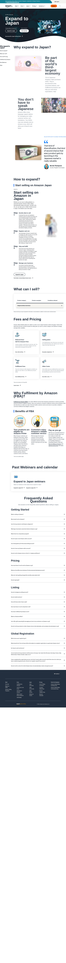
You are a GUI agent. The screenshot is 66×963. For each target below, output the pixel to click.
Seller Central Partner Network (20, 695)
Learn (27, 6)
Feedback (57, 673)
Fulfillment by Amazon (5, 59)
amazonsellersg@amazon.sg (12, 2)
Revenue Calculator (41, 695)
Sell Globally (19, 697)
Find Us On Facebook (55, 682)
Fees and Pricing (4, 56)
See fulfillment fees (19, 376)
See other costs (46, 376)
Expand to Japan (11, 31)
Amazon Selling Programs (8, 690)
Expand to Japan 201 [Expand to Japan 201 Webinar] (31, 487)
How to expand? (3, 50)
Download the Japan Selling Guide (13, 36)
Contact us (41, 6)
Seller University (31, 685)
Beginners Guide (7, 686)
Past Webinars (3, 62)
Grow (22, 6)
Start (16, 6)
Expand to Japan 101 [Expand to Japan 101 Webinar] (18, 487)
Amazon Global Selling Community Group (55, 688)
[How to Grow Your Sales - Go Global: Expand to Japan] (49, 26)
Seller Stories (30, 691)
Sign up (53, 6)
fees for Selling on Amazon (55, 443)
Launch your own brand (20, 688)
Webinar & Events (31, 695)
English (57, 1)
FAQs (1, 65)
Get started (24, 31)
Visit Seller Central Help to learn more (22, 278)
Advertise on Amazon (19, 691)
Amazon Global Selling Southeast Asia (55, 685)
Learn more (16, 385)
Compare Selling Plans (41, 688)
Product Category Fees (42, 691)
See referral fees (19, 352)
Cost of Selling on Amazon (42, 685)
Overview (7, 684)
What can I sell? (3, 53)
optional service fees (53, 445)
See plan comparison (47, 352)
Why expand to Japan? (5, 47)
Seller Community (31, 688)
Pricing (34, 6)
